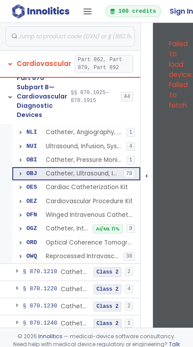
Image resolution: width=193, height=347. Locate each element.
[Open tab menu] (87, 11)
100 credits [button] (132, 11)
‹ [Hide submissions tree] (147, 175)
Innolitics (50, 336)
